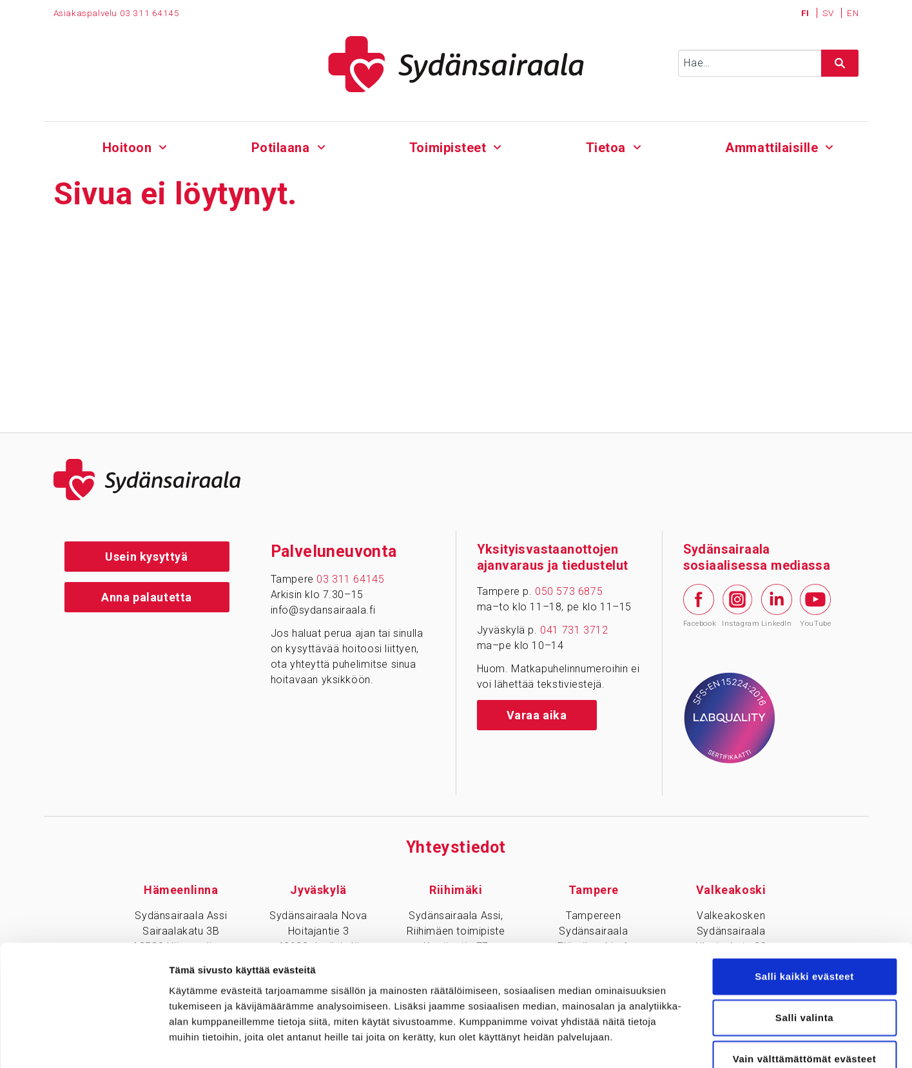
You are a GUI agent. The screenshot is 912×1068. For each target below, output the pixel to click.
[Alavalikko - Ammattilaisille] (829, 145)
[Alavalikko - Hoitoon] (163, 145)
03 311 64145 (350, 579)
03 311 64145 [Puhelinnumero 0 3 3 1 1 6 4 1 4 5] (150, 13)
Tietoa (605, 147)
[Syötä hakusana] (768, 63)
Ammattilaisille (771, 147)
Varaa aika (537, 715)
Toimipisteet (447, 147)
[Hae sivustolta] (840, 63)
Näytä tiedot (689, 1042)
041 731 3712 (574, 630)
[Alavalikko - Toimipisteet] (497, 145)
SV (829, 13)
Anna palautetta (146, 597)
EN (853, 13)
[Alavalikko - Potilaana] (321, 145)
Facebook (698, 606)
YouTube (815, 606)
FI (806, 13)
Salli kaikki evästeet (804, 900)
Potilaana (280, 147)
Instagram (737, 606)
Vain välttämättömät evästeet (805, 983)
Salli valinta (804, 942)
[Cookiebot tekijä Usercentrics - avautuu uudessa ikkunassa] (83, 1043)
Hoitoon (127, 147)
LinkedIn (776, 606)
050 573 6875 (569, 591)
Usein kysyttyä (146, 556)
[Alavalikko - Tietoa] (637, 145)
